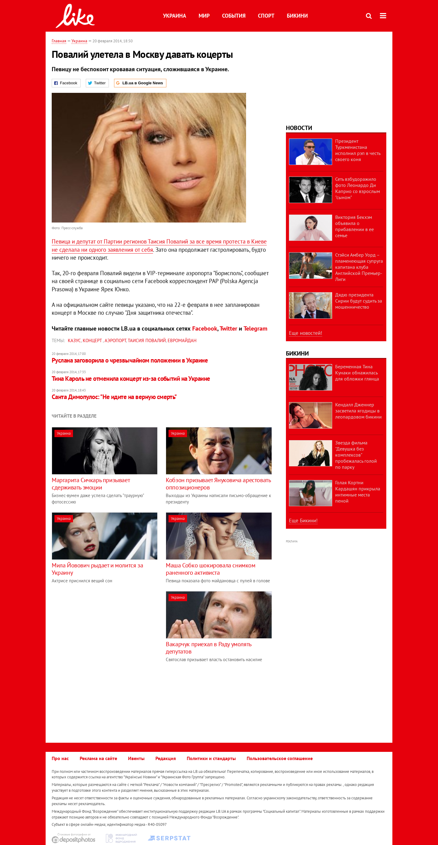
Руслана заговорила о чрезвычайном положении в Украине (130, 360)
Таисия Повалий (147, 340)
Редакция (165, 758)
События (233, 15)
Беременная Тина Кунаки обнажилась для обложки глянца (357, 372)
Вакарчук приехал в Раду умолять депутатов (208, 647)
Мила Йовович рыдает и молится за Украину (97, 569)
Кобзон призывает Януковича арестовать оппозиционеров (218, 483)
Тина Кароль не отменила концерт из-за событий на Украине (131, 378)
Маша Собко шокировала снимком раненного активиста (210, 569)
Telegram (255, 328)
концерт (93, 340)
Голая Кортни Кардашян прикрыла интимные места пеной (357, 491)
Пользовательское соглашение (280, 758)
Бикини (297, 15)
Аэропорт (115, 340)
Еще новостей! (305, 333)
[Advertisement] (103, 633)
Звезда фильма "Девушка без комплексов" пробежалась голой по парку (356, 455)
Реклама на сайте (98, 758)
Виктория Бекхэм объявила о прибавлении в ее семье (354, 226)
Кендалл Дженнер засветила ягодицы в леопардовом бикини (358, 410)
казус (74, 340)
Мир (204, 15)
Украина (174, 15)
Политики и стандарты (211, 758)
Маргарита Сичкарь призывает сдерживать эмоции (91, 483)
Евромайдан (182, 340)
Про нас (60, 758)
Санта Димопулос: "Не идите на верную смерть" (114, 397)
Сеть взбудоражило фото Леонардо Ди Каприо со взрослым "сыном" (357, 188)
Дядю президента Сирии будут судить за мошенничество (358, 301)
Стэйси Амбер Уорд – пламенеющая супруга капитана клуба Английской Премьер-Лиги (359, 267)
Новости (299, 128)
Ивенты (136, 758)
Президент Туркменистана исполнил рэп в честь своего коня (357, 150)
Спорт (266, 15)
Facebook (204, 328)
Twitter (228, 328)
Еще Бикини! (303, 520)
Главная (59, 41)
